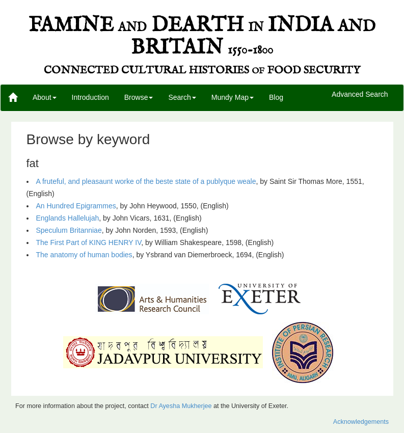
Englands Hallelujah (67, 218)
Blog (276, 97)
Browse (138, 97)
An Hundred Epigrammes (76, 206)
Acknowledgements (361, 421)
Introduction (90, 97)
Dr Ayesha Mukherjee (180, 406)
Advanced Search (360, 95)
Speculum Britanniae (69, 230)
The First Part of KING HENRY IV (89, 242)
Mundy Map (232, 97)
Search (182, 97)
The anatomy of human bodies (84, 255)
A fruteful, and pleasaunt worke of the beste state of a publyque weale (146, 181)
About (45, 97)
